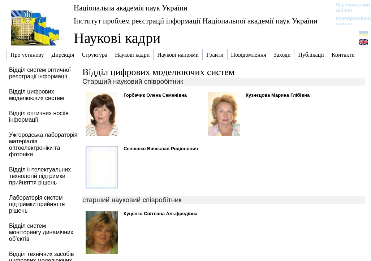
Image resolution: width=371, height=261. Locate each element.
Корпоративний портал (349, 21)
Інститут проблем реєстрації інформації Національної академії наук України (196, 21)
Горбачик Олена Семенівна (155, 95)
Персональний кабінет (349, 7)
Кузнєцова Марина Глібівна (278, 95)
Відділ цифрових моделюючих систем (158, 72)
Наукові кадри (117, 38)
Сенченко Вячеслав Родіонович (161, 148)
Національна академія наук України (130, 8)
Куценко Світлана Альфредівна (161, 213)
